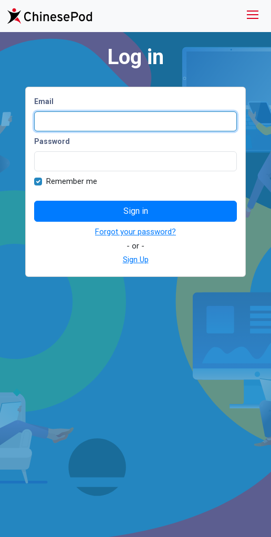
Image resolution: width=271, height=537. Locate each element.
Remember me (71, 181)
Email (44, 101)
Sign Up (136, 259)
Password (52, 141)
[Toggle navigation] (253, 16)
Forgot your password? (135, 231)
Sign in (135, 211)
